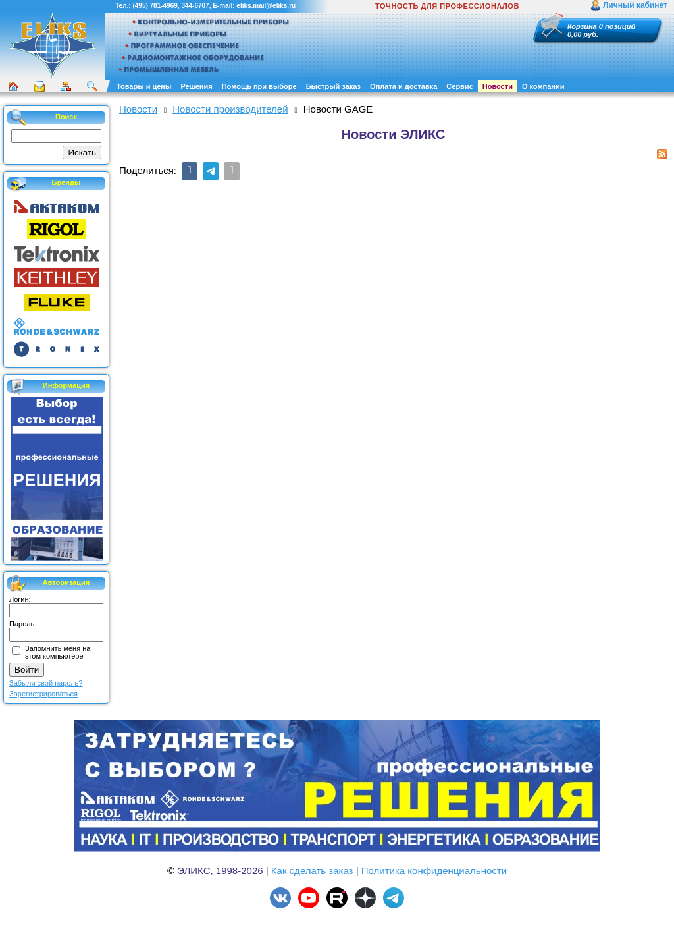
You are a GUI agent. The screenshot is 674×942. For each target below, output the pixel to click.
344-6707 (195, 5)
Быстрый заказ (333, 86)
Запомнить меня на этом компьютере (57, 652)
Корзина (582, 26)
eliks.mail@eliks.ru (266, 5)
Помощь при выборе (259, 86)
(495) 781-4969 (154, 5)
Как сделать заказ (312, 870)
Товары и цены (144, 86)
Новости (497, 86)
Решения (196, 86)
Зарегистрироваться (43, 694)
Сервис (459, 86)
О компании (543, 86)
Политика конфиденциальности (434, 870)
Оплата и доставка (403, 86)
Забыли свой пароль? (45, 683)
